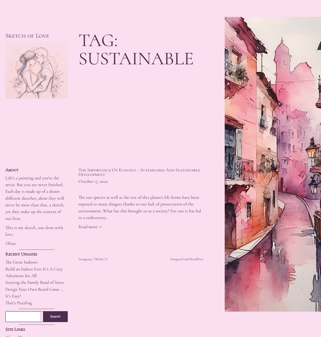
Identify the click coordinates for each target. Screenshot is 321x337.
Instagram (84, 259)
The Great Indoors (21, 262)
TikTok (98, 259)
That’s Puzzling (18, 303)
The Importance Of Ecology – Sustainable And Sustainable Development (139, 172)
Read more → (89, 226)
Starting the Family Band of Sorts (34, 282)
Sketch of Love (27, 35)
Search (55, 317)
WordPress (196, 259)
